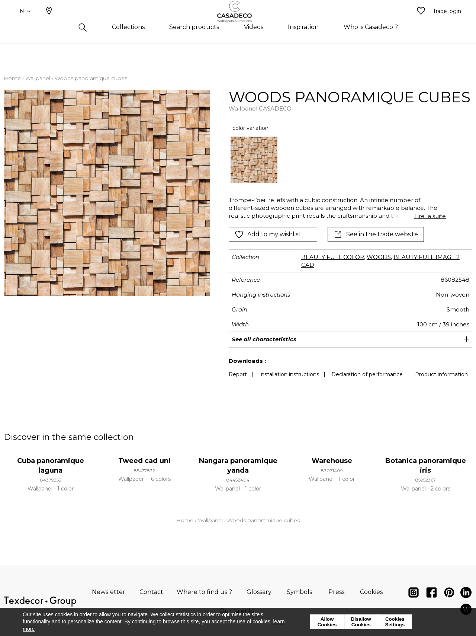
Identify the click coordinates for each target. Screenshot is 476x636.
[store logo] (238, 23)
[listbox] (333, 160)
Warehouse (332, 461)
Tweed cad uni (144, 461)
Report (238, 374)
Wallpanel (37, 78)
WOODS (379, 257)
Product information (441, 374)
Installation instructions (289, 374)
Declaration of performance (367, 374)
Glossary (259, 591)
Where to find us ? (204, 591)
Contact (151, 591)
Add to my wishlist (268, 234)
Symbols (299, 591)
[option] (254, 160)
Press (336, 591)
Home (12, 78)
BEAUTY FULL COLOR (332, 257)
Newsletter (108, 591)
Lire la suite (430, 216)
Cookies (371, 591)
